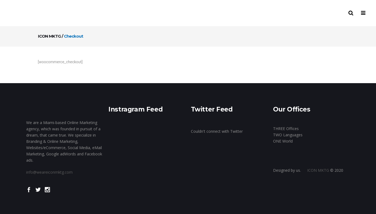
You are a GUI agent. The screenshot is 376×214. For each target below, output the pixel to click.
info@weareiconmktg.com (49, 172)
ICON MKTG (49, 36)
